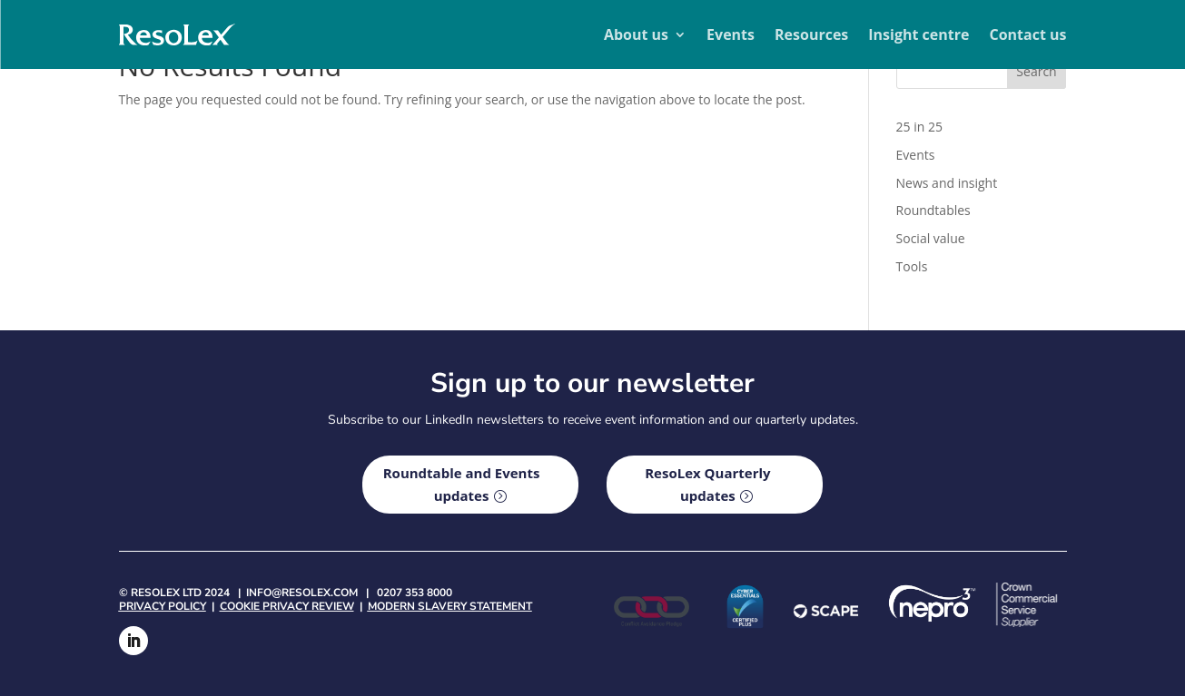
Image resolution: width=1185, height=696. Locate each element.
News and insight (947, 182)
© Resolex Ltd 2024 (174, 592)
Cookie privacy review (287, 606)
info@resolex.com (302, 592)
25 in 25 (919, 126)
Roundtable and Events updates (461, 484)
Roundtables (933, 210)
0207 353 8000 (414, 592)
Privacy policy (162, 606)
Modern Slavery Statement (450, 606)
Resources (811, 34)
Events (730, 34)
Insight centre (918, 34)
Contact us (1027, 34)
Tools (912, 266)
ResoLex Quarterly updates (707, 484)
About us (636, 34)
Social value (930, 238)
